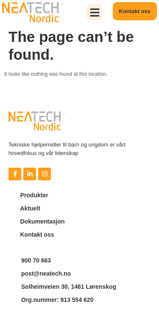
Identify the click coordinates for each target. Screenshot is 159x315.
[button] (94, 12)
